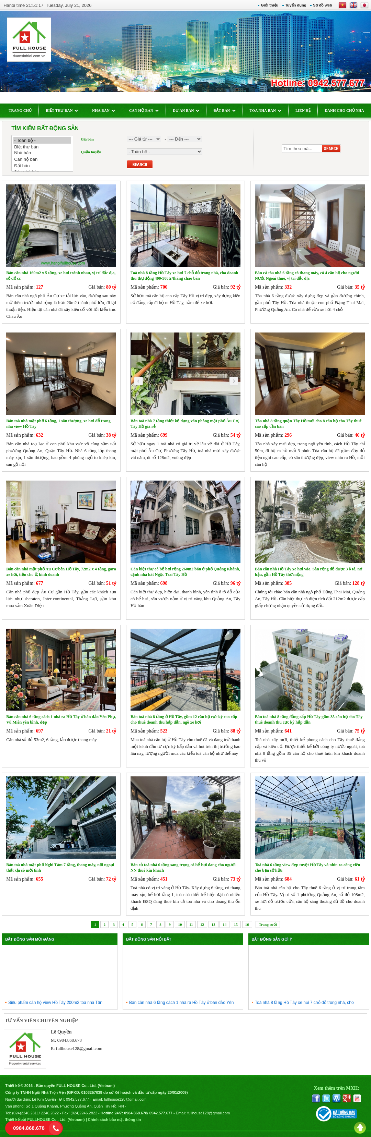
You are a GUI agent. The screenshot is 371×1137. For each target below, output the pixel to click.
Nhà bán (42, 153)
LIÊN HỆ (303, 110)
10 (180, 924)
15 (236, 924)
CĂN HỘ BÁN (144, 110)
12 (202, 924)
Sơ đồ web (322, 5)
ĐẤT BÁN (224, 110)
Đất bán (42, 165)
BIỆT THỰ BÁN (62, 110)
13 (213, 924)
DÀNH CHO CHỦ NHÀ (344, 110)
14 (224, 924)
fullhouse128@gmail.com (79, 1048)
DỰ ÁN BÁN (186, 110)
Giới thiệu (269, 5)
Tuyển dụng (295, 5)
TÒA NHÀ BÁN (265, 110)
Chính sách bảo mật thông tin (114, 1119)
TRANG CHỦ (20, 110)
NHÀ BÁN (103, 110)
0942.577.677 (77, 1099)
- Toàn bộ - (42, 140)
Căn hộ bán (42, 159)
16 (247, 924)
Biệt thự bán (42, 147)
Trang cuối (268, 924)
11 (191, 924)
